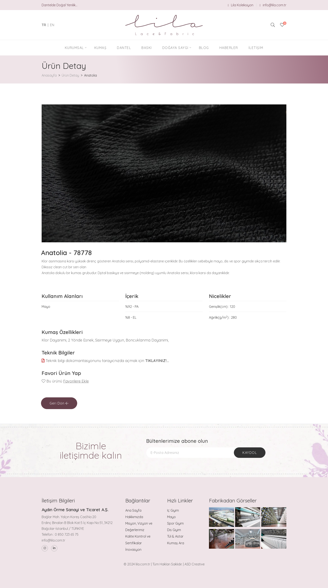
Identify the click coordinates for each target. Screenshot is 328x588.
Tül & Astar (175, 536)
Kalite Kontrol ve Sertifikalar (137, 539)
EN (52, 25)
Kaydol (249, 453)
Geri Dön (59, 403)
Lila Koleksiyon (240, 5)
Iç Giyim (173, 510)
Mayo (171, 517)
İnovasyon (133, 549)
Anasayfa (49, 75)
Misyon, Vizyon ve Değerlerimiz (138, 526)
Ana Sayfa (133, 510)
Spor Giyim (175, 523)
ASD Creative (194, 564)
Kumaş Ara (175, 543)
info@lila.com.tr (273, 5)
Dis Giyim (174, 530)
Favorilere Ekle (76, 381)
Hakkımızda (134, 517)
